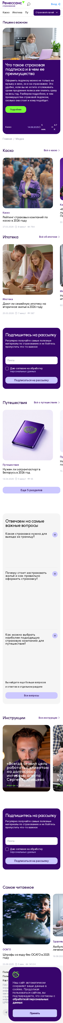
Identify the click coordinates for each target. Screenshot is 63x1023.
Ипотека (17, 12)
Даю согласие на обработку (26, 370)
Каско (6, 12)
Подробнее (15, 109)
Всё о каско (52, 150)
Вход (54, 4)
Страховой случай (47, 12)
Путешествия (11, 465)
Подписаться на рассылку (31, 380)
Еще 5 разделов (31, 490)
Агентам (11, 785)
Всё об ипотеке (49, 236)
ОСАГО (7, 949)
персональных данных (23, 371)
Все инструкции (49, 717)
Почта (10, 360)
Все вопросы (31, 695)
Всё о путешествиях (47, 402)
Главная (7, 138)
